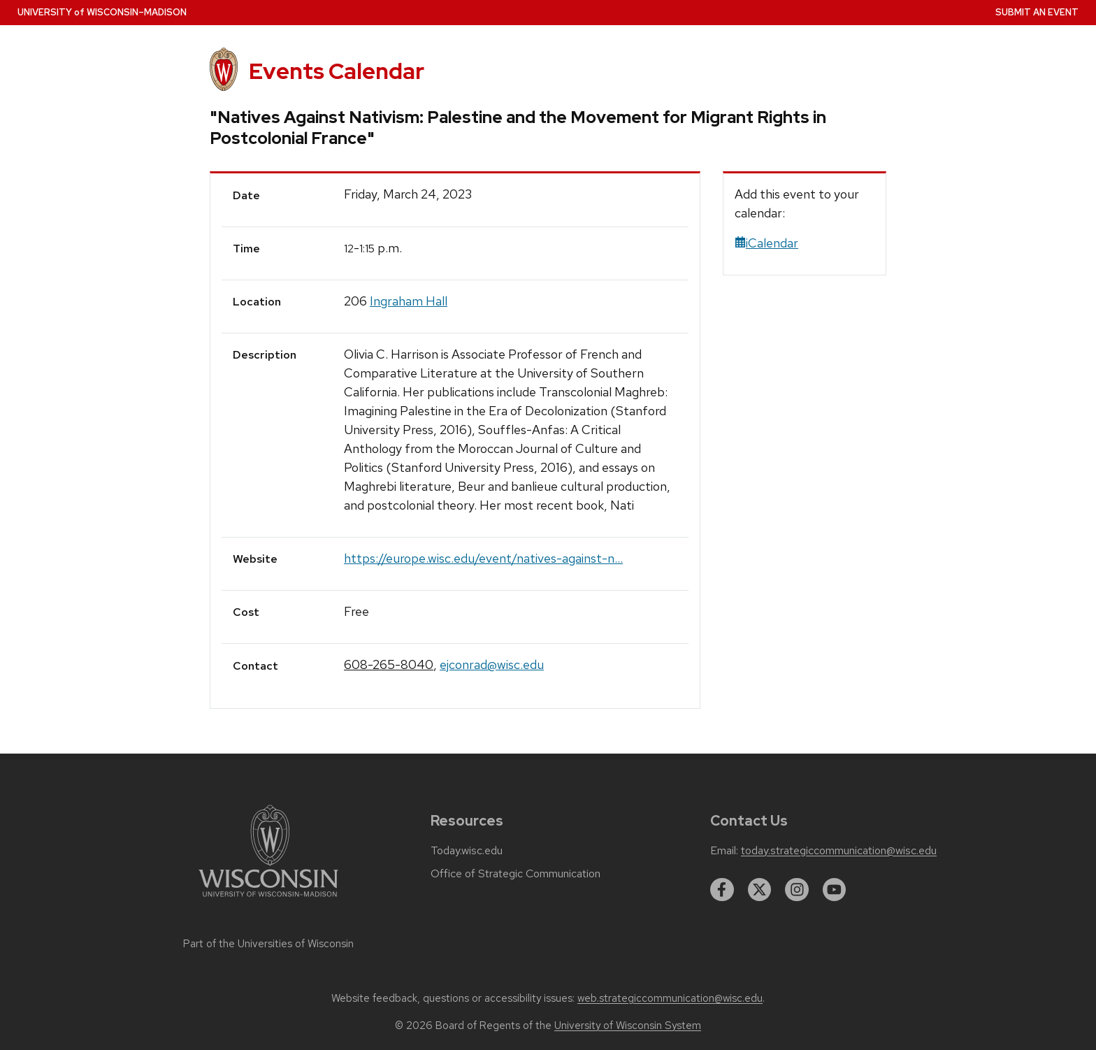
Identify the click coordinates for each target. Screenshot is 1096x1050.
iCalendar (766, 243)
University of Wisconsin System (627, 1026)
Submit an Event (1037, 12)
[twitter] (760, 890)
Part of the (268, 944)
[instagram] (797, 890)
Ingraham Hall (408, 301)
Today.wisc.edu (467, 851)
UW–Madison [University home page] (102, 12)
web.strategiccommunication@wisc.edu (670, 998)
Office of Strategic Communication (515, 874)
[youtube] (834, 890)
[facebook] (722, 890)
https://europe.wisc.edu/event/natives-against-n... (483, 558)
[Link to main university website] (268, 899)
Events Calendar (336, 71)
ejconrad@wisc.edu (492, 664)
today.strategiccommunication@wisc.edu (839, 851)
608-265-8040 (388, 664)
